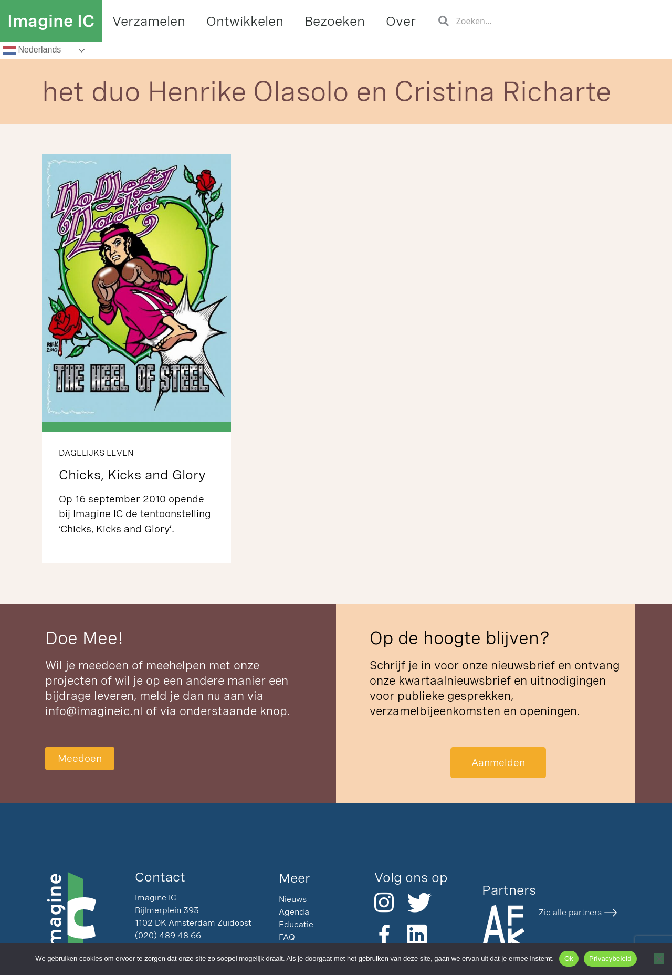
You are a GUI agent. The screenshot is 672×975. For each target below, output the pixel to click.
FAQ (287, 937)
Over (401, 21)
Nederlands (32, 50)
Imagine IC (50, 21)
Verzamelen (148, 21)
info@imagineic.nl (94, 711)
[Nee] (659, 958)
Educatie (296, 924)
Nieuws (293, 899)
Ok (568, 958)
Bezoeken (334, 21)
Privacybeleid (610, 958)
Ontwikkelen (245, 21)
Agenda (294, 912)
